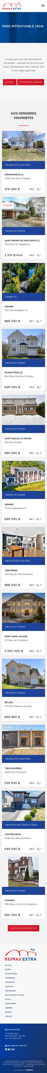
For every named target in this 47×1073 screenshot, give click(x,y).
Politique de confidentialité (13, 1064)
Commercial (10, 978)
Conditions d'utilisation (35, 1064)
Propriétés (10, 982)
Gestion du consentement (24, 1066)
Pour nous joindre (30, 82)
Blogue (8, 1012)
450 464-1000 (15, 1038)
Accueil (9, 82)
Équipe (8, 969)
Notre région (11, 974)
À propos (9, 986)
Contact (9, 1016)
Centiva (29, 1070)
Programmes (10, 1003)
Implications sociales (14, 995)
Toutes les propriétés (23, 928)
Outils (8, 999)
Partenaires (10, 991)
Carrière (9, 1008)
